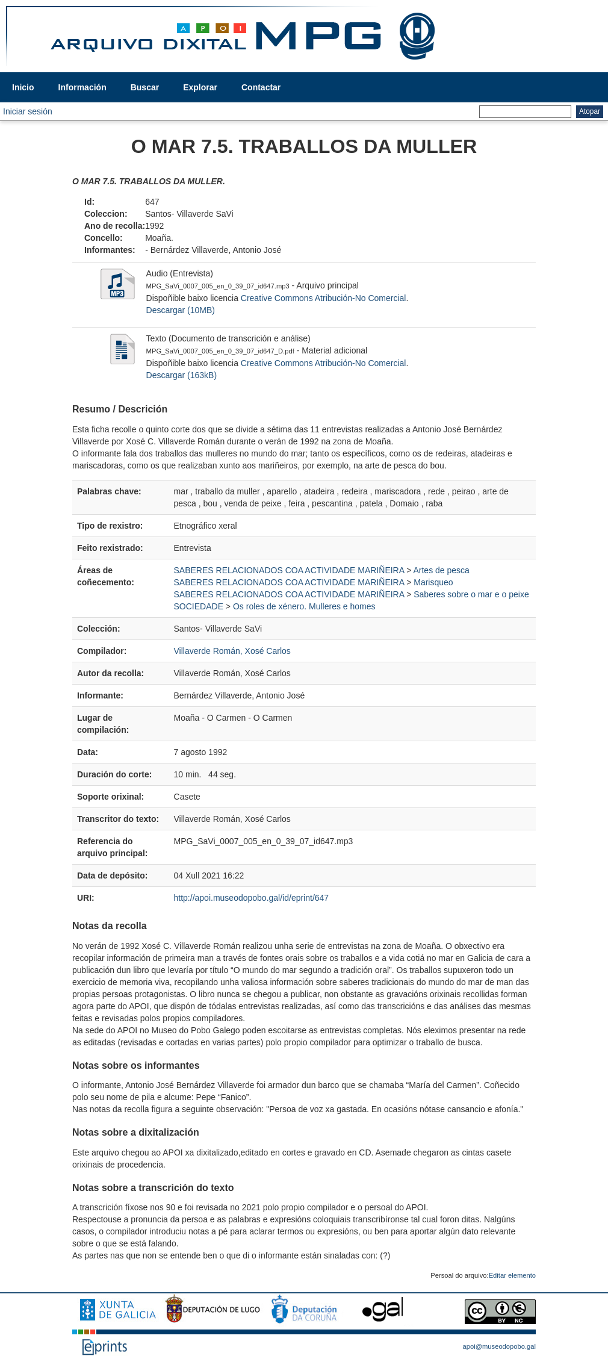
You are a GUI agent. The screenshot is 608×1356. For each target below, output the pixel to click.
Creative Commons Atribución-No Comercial (323, 298)
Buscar (145, 87)
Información (82, 87)
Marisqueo (433, 582)
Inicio (23, 87)
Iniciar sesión (27, 111)
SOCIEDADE (198, 606)
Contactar (261, 87)
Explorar (200, 87)
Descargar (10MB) (180, 310)
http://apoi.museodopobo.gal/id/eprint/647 (251, 898)
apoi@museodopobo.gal (499, 1346)
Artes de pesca (441, 570)
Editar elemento (512, 1275)
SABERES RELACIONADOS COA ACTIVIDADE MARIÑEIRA (289, 570)
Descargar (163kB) (181, 375)
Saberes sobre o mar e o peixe (471, 594)
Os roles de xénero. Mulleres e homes (304, 606)
